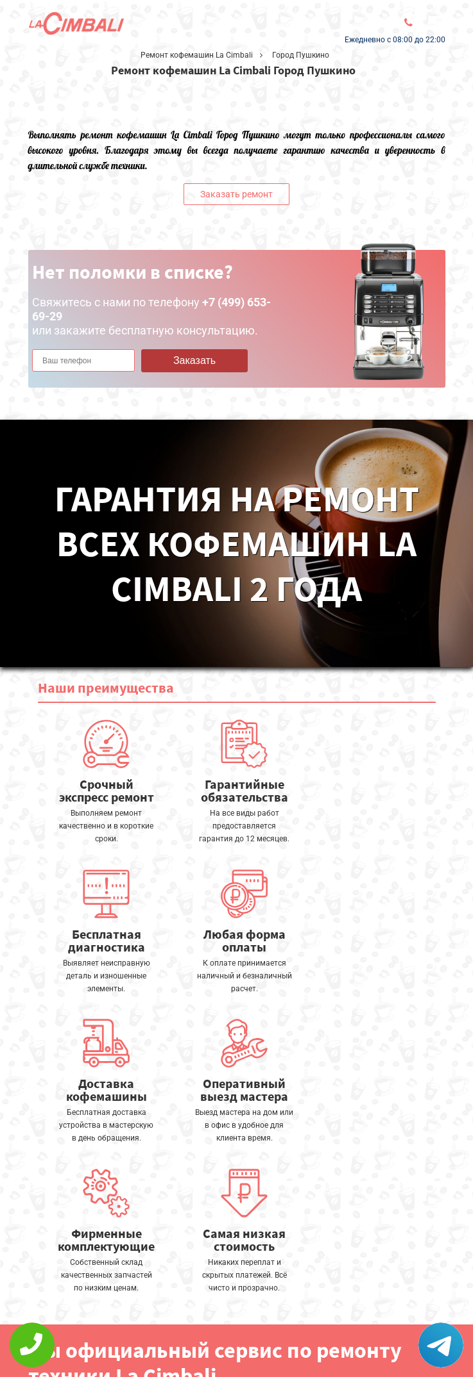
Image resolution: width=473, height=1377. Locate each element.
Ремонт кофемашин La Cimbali (197, 55)
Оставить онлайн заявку (233, 1306)
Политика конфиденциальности (105, 1336)
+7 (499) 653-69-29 (225, 1342)
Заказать (194, 360)
